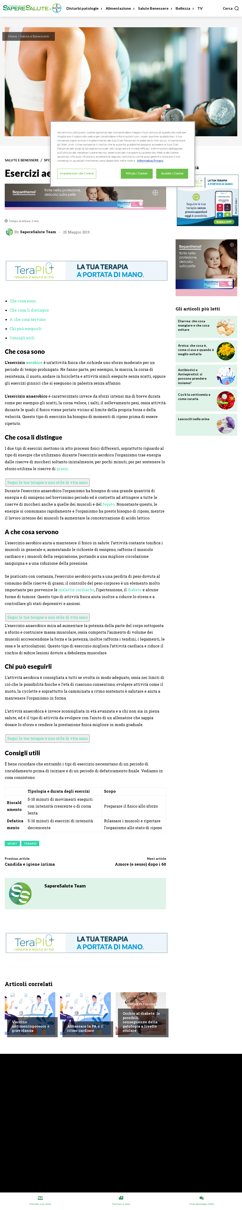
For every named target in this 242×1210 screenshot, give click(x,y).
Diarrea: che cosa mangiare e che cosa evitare (193, 325)
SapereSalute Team (38, 232)
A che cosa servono (28, 319)
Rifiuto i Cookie (136, 173)
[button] (231, 8)
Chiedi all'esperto (26, 1012)
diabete (135, 589)
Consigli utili (22, 337)
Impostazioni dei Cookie (77, 173)
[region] (122, 154)
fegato (109, 504)
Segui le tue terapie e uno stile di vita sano (47, 482)
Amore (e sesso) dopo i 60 (140, 864)
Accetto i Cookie (172, 173)
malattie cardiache (76, 589)
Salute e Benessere (34, 36)
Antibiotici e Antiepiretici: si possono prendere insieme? (192, 376)
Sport (12, 843)
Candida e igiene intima (30, 864)
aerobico (34, 362)
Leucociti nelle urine (193, 419)
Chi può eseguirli (26, 328)
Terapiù (30, 843)
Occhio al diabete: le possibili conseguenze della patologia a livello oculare (141, 1022)
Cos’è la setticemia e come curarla (194, 396)
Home (12, 36)
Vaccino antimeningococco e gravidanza (30, 1026)
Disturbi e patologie (139, 1004)
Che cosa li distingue (29, 310)
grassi (62, 468)
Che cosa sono (23, 300)
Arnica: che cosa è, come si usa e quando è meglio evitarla (196, 349)
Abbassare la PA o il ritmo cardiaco (85, 1028)
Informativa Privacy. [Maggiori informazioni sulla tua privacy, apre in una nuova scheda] (150, 160)
